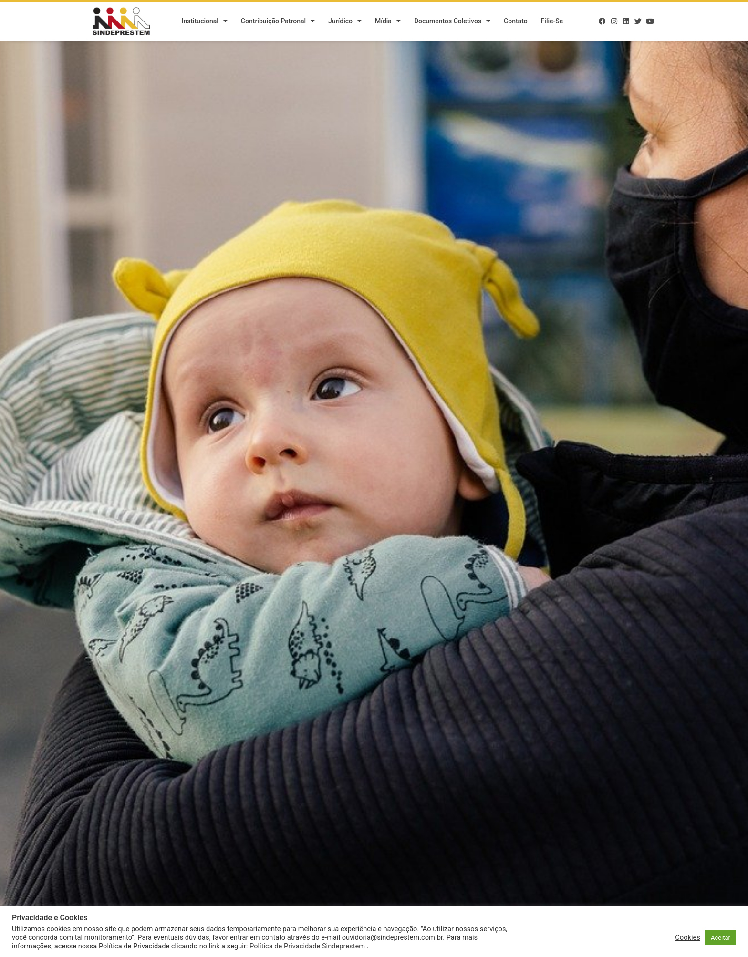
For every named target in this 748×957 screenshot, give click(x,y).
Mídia (388, 21)
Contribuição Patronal (278, 21)
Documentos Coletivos (452, 21)
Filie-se (552, 21)
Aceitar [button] (720, 937)
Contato (516, 21)
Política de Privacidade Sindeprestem (307, 946)
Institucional (204, 21)
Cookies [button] (687, 937)
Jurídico (345, 21)
